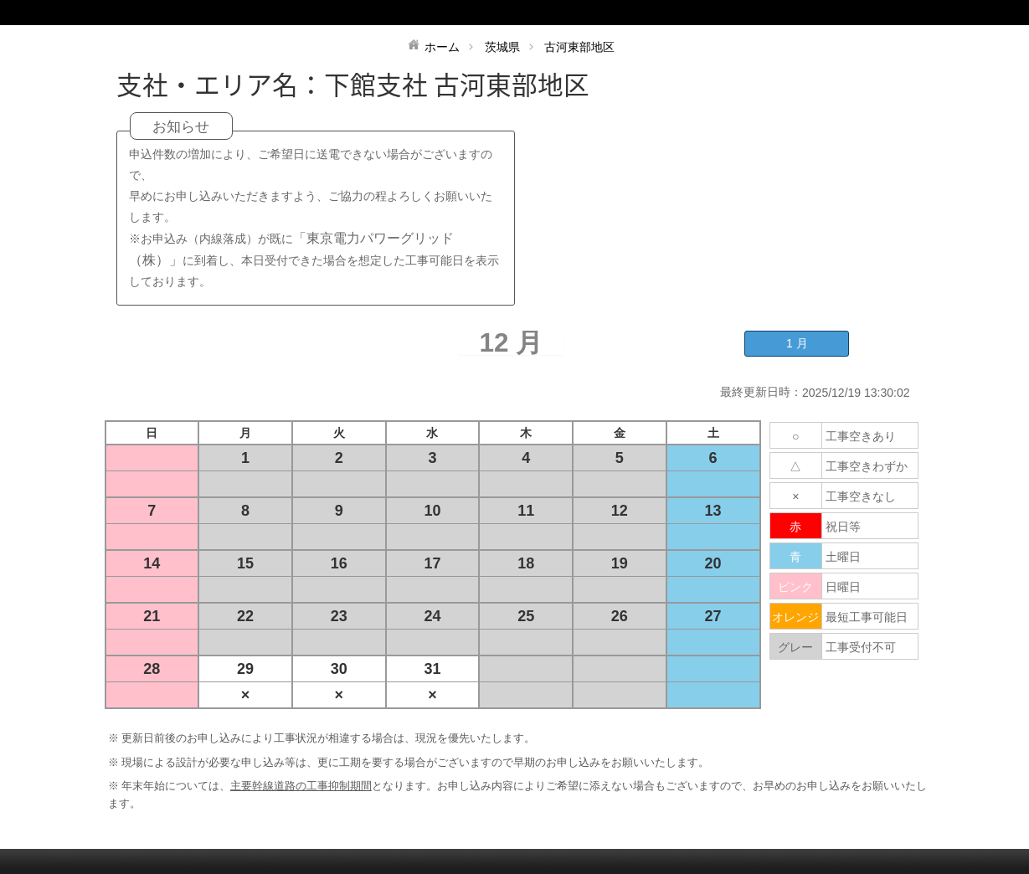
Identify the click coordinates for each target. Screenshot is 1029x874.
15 (245, 563)
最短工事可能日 (867, 617)
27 (713, 616)
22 (245, 616)
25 (525, 616)
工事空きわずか (867, 466)
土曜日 (843, 556)
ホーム (442, 47)
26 (619, 616)
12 (619, 510)
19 (619, 563)
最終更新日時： (761, 391)
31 (432, 669)
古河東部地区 (579, 47)
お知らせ (180, 127)
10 (432, 510)
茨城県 (502, 47)
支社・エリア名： (220, 84)
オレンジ (795, 617)
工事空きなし (861, 496)
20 (713, 563)
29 (245, 669)
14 (151, 563)
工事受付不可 (861, 647)
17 (432, 563)
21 (151, 616)
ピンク (795, 587)
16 (339, 563)
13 (713, 510)
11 (525, 510)
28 (151, 669)
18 (525, 563)
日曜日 (843, 587)
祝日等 (843, 526)
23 (339, 616)
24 (432, 616)
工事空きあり (861, 436)
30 (339, 669)
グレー (795, 647)
